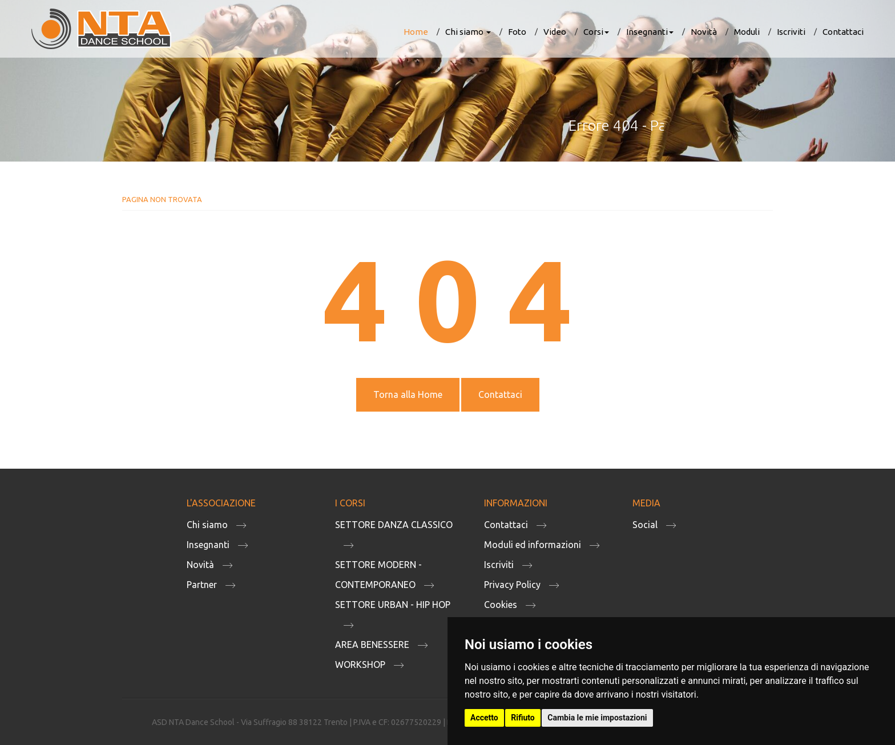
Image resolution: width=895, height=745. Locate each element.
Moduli (747, 32)
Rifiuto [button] (523, 717)
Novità (704, 32)
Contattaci (843, 32)
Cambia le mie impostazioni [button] (597, 717)
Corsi (596, 32)
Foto (517, 32)
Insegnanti (650, 32)
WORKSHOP (360, 664)
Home (416, 32)
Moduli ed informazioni (532, 544)
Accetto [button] (484, 717)
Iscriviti (791, 32)
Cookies (500, 604)
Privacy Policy (512, 584)
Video (554, 32)
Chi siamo (468, 32)
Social (645, 525)
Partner (202, 584)
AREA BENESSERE (372, 644)
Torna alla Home (407, 394)
